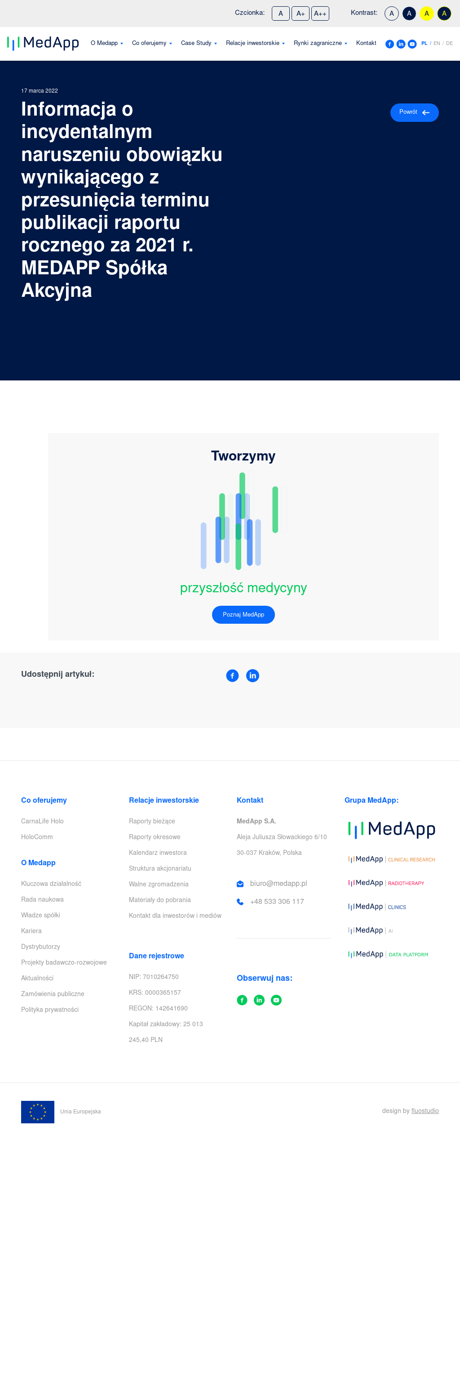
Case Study (196, 44)
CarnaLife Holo (42, 822)
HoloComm (37, 838)
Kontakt (366, 44)
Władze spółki (40, 916)
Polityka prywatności (50, 1010)
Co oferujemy (149, 44)
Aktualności (37, 979)
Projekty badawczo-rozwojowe (64, 963)
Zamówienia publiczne (52, 995)
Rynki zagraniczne (318, 44)
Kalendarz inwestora (158, 853)
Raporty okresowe (155, 838)
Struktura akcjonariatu (160, 869)
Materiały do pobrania (160, 901)
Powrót (414, 113)
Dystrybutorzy (40, 947)
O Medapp (104, 44)
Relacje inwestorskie (252, 44)
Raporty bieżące (152, 822)
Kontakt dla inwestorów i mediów (175, 916)
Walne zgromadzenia (159, 885)
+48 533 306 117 (277, 902)
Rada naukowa (42, 900)
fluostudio (425, 1111)
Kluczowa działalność (51, 884)
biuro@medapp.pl (278, 884)
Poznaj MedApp (243, 615)
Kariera (31, 932)
